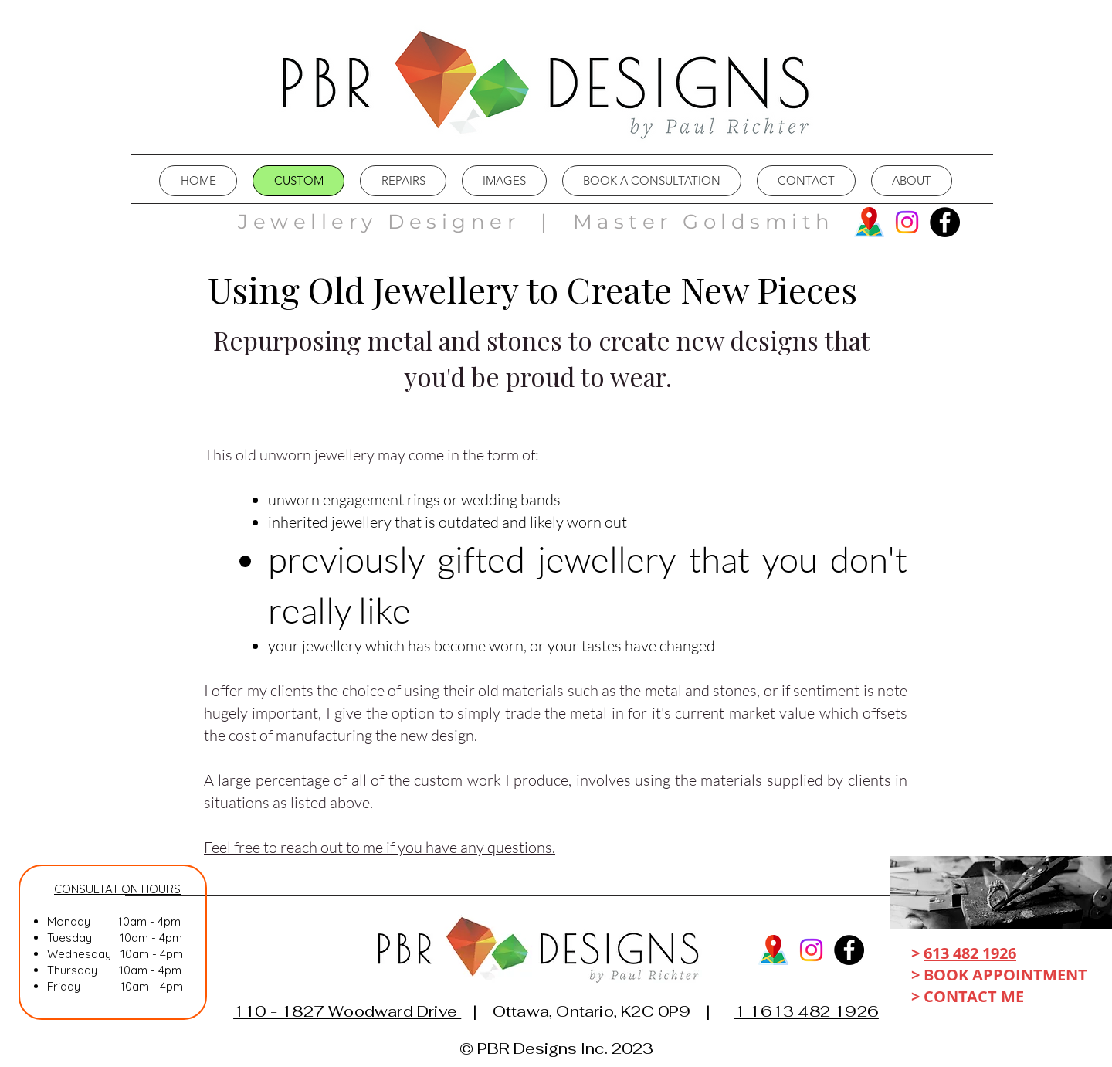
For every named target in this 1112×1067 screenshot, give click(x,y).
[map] (869, 222)
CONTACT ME (976, 996)
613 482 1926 (970, 953)
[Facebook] (945, 222)
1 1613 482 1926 (806, 1011)
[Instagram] (907, 222)
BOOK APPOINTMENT (1005, 974)
